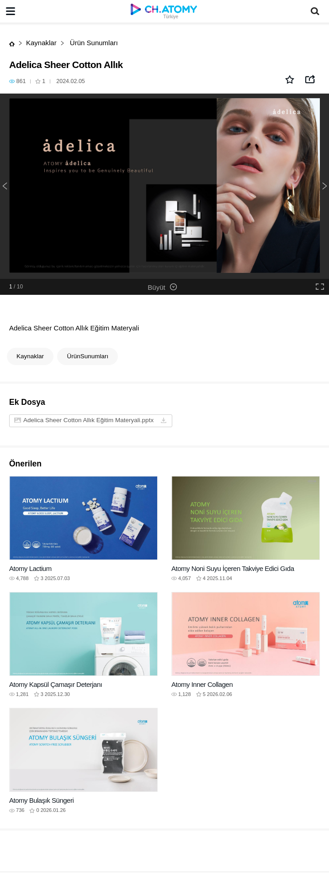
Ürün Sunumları (93, 43)
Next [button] (324, 186)
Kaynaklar (41, 43)
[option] (164, 186)
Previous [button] (4, 186)
